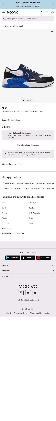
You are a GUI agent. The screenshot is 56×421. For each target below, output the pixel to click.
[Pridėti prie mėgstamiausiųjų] (52, 32)
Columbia (5, 223)
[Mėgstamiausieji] (47, 12)
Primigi (4, 213)
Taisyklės (9, 313)
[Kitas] (53, 4)
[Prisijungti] (41, 12)
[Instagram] (21, 292)
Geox (31, 218)
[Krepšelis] (52, 12)
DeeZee (32, 208)
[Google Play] (12, 257)
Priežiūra (47, 313)
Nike (4, 107)
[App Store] (28, 257)
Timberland (33, 203)
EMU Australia (34, 213)
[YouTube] (28, 292)
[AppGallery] (43, 257)
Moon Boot (6, 228)
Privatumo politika (36, 313)
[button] (28, 66)
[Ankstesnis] (3, 4)
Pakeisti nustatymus (20, 313)
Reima (31, 223)
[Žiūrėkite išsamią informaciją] (53, 164)
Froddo (4, 218)
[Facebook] (35, 292)
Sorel (4, 208)
